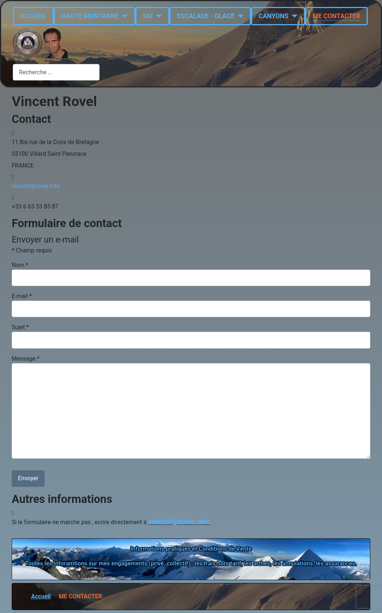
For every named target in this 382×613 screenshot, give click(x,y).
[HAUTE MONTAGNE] (123, 16)
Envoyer (28, 478)
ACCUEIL (33, 16)
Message (26, 358)
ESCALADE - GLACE (205, 16)
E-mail (22, 296)
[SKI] (157, 16)
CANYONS (274, 16)
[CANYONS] (292, 16)
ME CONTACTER (336, 16)
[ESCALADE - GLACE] (239, 16)
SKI (148, 16)
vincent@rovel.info (36, 186)
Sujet (20, 327)
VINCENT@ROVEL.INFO (179, 522)
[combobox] (56, 72)
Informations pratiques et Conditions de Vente (190, 548)
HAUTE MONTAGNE (90, 16)
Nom (20, 265)
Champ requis (32, 250)
